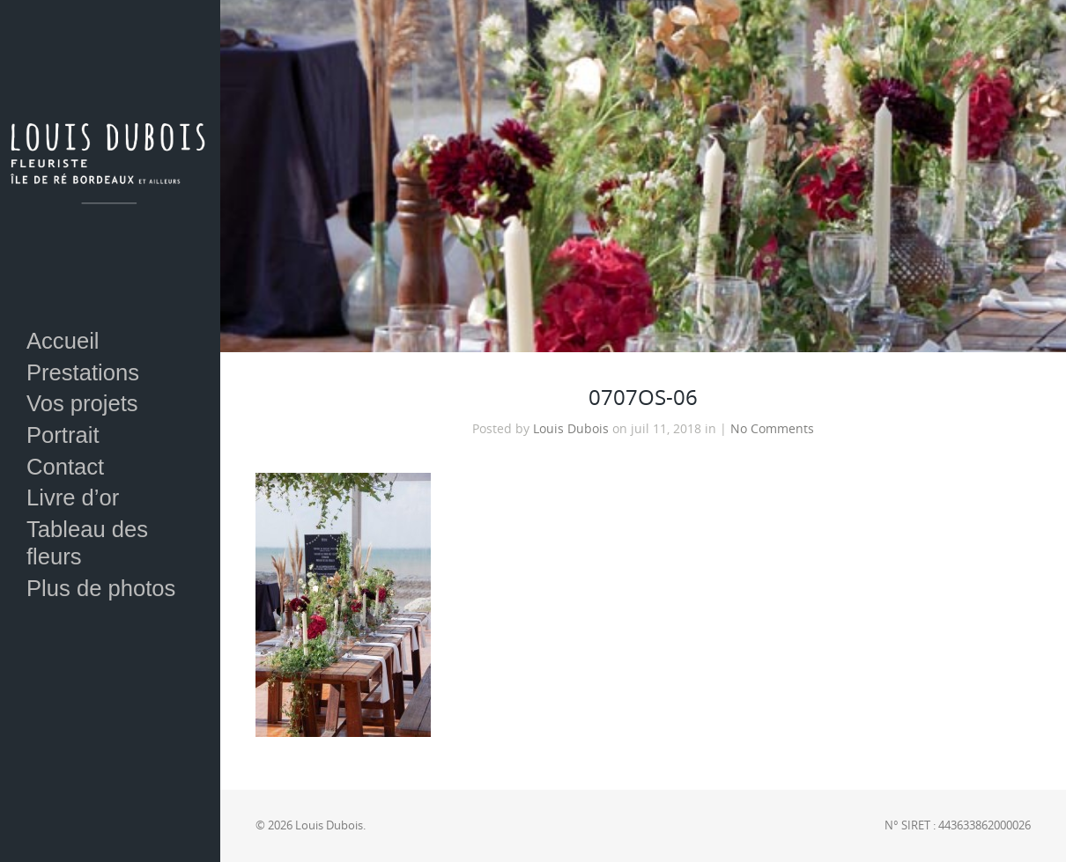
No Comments (772, 429)
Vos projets (82, 403)
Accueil (63, 340)
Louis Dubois (571, 429)
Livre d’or (72, 497)
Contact (65, 466)
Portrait (63, 435)
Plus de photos (100, 588)
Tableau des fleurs (87, 543)
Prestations (82, 372)
